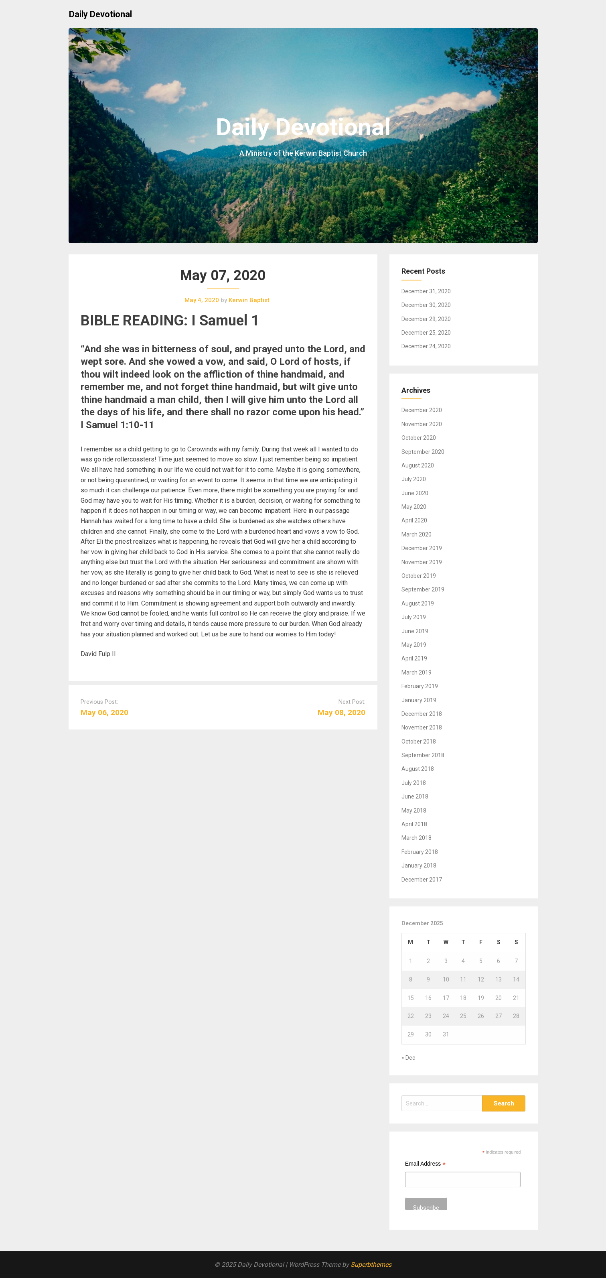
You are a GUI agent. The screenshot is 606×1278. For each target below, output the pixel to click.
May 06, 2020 (104, 712)
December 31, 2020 (426, 291)
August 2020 (417, 465)
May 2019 (413, 645)
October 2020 (418, 438)
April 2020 (414, 520)
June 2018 (414, 796)
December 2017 (421, 879)
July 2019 (413, 617)
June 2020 (414, 493)
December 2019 (421, 548)
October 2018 (418, 741)
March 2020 (416, 534)
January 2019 (418, 700)
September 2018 (422, 755)
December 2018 (421, 714)
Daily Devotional (100, 14)
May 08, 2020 (341, 712)
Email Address (425, 1164)
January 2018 (418, 865)
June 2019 (414, 631)
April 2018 (414, 824)
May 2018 (413, 810)
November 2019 (421, 562)
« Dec (408, 1058)
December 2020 (421, 410)
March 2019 (416, 672)
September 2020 (422, 452)
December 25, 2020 (426, 332)
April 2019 (414, 658)
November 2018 (421, 727)
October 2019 (418, 576)
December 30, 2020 (426, 305)
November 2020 (421, 424)
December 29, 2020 (426, 319)
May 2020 (413, 507)
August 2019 (417, 603)
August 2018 (417, 769)
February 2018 (419, 852)
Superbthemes (371, 1264)
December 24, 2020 (426, 346)
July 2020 (413, 479)
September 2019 (422, 589)
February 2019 (419, 686)
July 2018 (413, 783)
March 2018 (416, 838)
